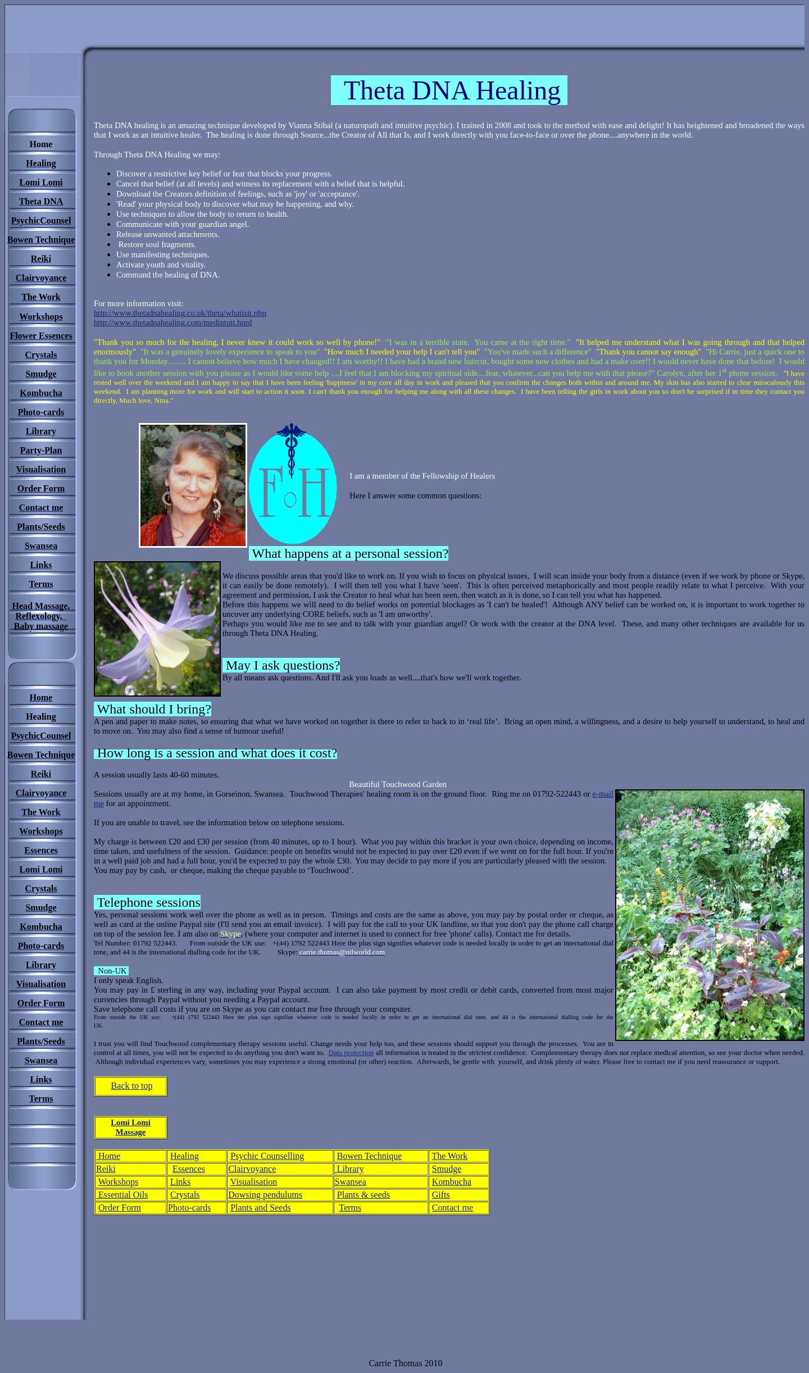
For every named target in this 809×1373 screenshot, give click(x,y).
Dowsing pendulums (265, 1194)
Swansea (350, 1181)
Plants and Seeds (260, 1207)
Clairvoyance (252, 1169)
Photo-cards (189, 1207)
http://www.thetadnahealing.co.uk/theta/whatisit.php (180, 312)
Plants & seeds (363, 1194)
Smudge (446, 1169)
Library (349, 1169)
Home (108, 1156)
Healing (184, 1156)
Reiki (106, 1169)
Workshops (118, 1181)
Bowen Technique (369, 1156)
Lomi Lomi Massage (130, 1127)
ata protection (354, 1052)
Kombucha (451, 1181)
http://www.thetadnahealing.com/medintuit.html (173, 322)
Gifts (441, 1194)
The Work (450, 1156)
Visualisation (253, 1181)
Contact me (452, 1207)
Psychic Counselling (267, 1156)
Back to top (132, 1085)
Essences (188, 1169)
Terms (350, 1207)
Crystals (184, 1194)
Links (180, 1181)
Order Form (119, 1207)
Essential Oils (122, 1194)
